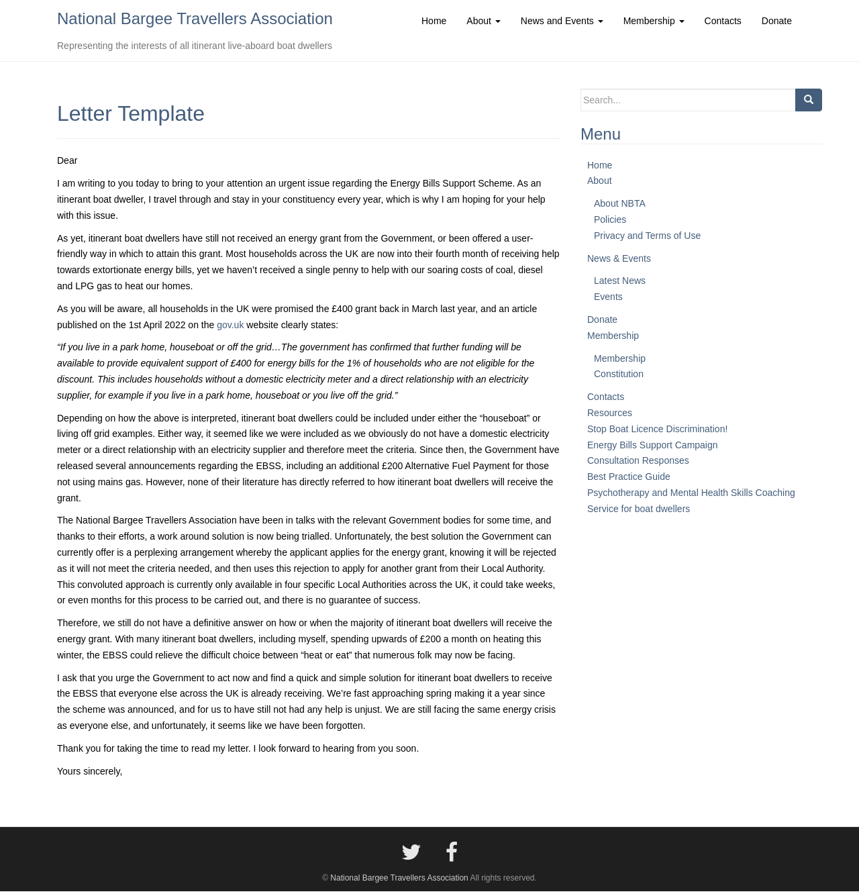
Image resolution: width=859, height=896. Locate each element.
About (599, 185)
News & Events (619, 262)
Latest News (620, 285)
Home (599, 169)
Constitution (619, 378)
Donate (602, 324)
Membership (613, 339)
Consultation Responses (638, 465)
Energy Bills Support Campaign (652, 449)
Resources (609, 417)
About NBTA (620, 208)
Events (608, 301)
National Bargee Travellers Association (195, 20)
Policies (610, 224)
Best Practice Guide (628, 481)
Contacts (605, 401)
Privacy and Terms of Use (647, 239)
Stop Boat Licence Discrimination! (657, 433)
